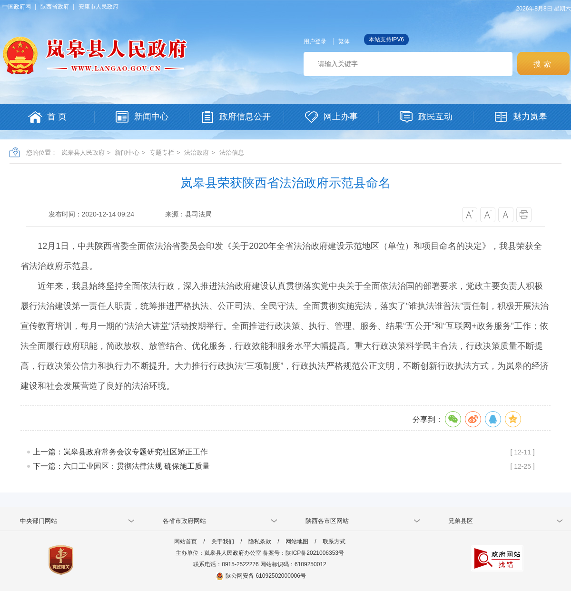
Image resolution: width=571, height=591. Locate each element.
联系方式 (334, 541)
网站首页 (185, 541)
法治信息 (231, 152)
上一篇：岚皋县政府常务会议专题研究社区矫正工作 (120, 452)
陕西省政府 (54, 6)
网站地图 (297, 541)
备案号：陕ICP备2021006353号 (303, 553)
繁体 (344, 41)
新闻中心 (127, 152)
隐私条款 (259, 541)
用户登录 (315, 41)
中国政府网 (16, 6)
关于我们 (222, 541)
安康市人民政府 (98, 6)
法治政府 (196, 152)
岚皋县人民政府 (83, 152)
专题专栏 (161, 152)
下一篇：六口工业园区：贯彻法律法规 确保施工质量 (121, 466)
